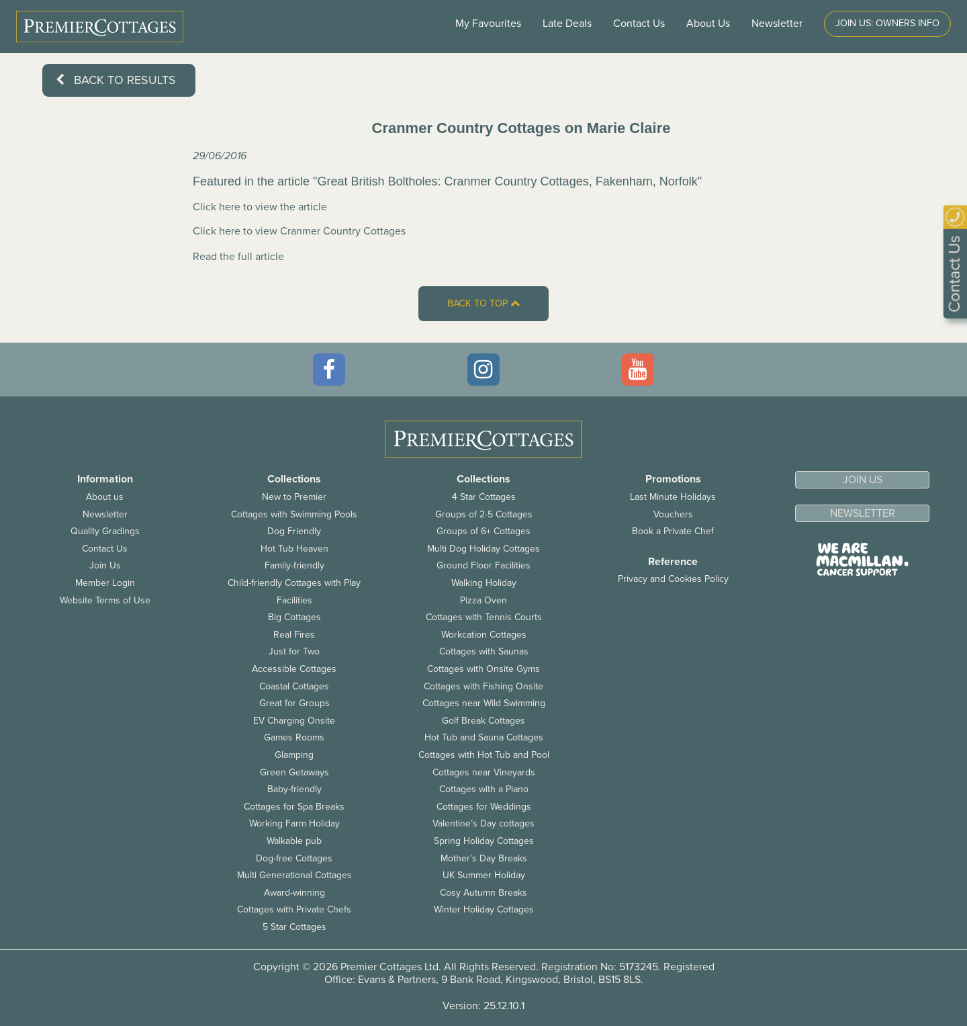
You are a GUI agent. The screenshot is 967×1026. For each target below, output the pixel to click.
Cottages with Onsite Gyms (483, 669)
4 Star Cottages (484, 497)
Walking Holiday (483, 583)
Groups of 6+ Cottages (483, 531)
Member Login (105, 583)
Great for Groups (294, 703)
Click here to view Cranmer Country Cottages (299, 231)
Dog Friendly (294, 531)
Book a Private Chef (673, 531)
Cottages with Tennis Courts (484, 617)
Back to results (116, 80)
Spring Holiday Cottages (484, 841)
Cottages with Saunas (483, 651)
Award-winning (294, 892)
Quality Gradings (105, 531)
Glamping (294, 755)
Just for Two (294, 651)
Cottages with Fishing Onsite (483, 686)
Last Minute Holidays (673, 497)
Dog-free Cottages (294, 858)
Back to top (483, 303)
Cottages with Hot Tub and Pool (483, 755)
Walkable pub (294, 841)
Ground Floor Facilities (483, 565)
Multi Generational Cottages (294, 875)
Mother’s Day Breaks (484, 858)
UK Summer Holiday (484, 875)
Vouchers (673, 514)
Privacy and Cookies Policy (673, 579)
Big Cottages (294, 617)
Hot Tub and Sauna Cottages (483, 737)
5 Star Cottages (294, 927)
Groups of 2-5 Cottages (484, 514)
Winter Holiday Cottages (484, 909)
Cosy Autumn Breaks (483, 892)
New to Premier (294, 497)
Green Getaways (294, 772)
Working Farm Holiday (294, 823)
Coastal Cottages (294, 686)
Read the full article (238, 256)
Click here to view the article (260, 207)
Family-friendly (294, 565)
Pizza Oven (483, 600)
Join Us (105, 565)
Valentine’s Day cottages (483, 823)
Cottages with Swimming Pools (294, 514)
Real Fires (294, 634)
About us (105, 497)
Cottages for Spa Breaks (294, 806)
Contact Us (639, 23)
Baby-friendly (294, 789)
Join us (862, 479)
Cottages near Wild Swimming (483, 703)
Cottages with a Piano (483, 789)
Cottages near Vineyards (483, 772)
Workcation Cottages (483, 634)
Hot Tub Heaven (294, 548)
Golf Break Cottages (483, 720)
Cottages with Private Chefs (294, 909)
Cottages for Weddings (483, 806)
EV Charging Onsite (294, 720)
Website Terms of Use (105, 600)
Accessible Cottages (294, 669)
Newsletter (105, 514)
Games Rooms (294, 737)
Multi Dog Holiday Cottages (483, 548)
